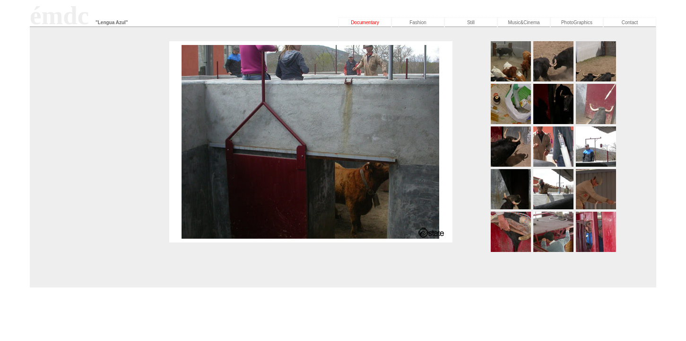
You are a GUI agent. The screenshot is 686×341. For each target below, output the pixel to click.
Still (471, 22)
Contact (630, 22)
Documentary (365, 22)
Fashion (417, 22)
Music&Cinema (523, 22)
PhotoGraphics (576, 22)
